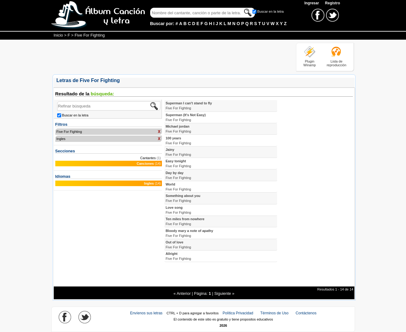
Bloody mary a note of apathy (189, 233)
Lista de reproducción (336, 63)
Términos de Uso (274, 313)
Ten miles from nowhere (185, 221)
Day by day (178, 175)
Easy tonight (178, 163)
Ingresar (312, 3)
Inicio (58, 35)
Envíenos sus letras (146, 313)
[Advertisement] (165, 57)
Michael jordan (178, 128)
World (178, 186)
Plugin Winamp (309, 63)
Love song (178, 210)
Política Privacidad (238, 313)
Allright (178, 256)
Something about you (183, 198)
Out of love (178, 244)
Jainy (178, 152)
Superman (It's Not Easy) (186, 117)
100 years (178, 140)
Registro (332, 3)
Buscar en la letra (270, 11)
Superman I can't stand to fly (189, 105)
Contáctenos (306, 313)
